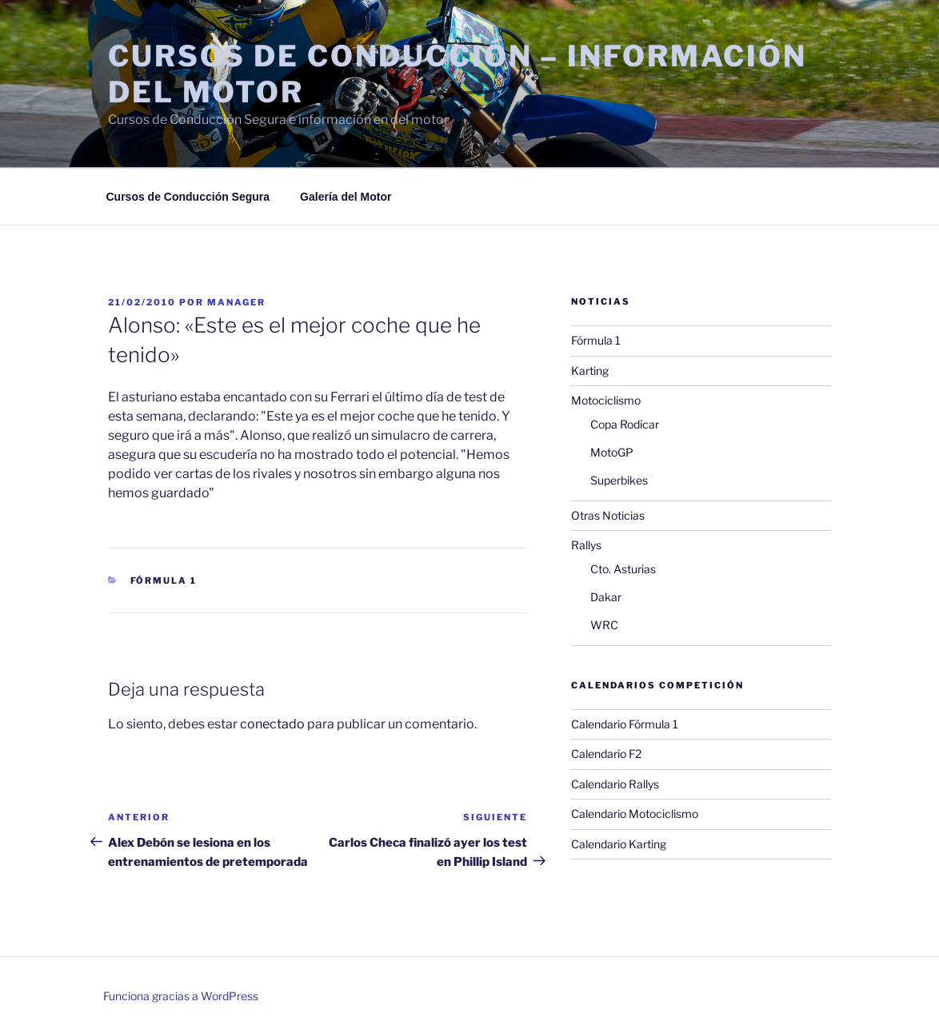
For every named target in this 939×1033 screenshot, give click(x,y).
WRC (604, 625)
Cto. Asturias (623, 569)
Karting (590, 370)
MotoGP (611, 452)
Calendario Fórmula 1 (624, 724)
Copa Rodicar (624, 424)
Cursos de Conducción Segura (188, 196)
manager (236, 302)
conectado (272, 724)
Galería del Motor (345, 196)
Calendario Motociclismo (634, 813)
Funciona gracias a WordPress (180, 996)
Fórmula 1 (164, 580)
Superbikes (619, 480)
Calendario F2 (606, 753)
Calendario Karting (618, 844)
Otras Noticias (608, 515)
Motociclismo (606, 400)
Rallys (586, 545)
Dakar (605, 597)
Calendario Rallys (615, 784)
